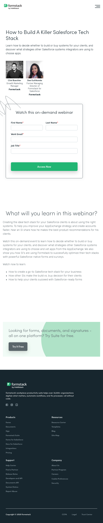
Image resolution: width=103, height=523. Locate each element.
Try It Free (18, 350)
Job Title (16, 145)
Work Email (17, 134)
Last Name (52, 122)
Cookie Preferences (60, 478)
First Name (17, 122)
